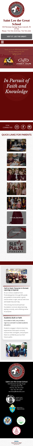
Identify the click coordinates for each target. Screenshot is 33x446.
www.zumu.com (16, 444)
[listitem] (16, 145)
